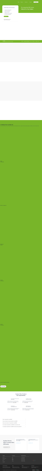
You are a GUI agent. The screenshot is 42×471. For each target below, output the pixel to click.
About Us (4, 457)
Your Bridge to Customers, (29, 399)
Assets (12, 460)
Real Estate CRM (23, 460)
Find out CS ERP (14, 402)
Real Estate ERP (23, 458)
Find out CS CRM (26, 402)
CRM (12, 458)
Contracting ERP (23, 457)
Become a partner (4, 458)
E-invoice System (23, 459)
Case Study (4, 459)
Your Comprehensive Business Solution (14, 399)
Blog (3, 460)
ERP (12, 457)
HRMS (12, 459)
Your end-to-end (14, 406)
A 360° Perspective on (28, 406)
